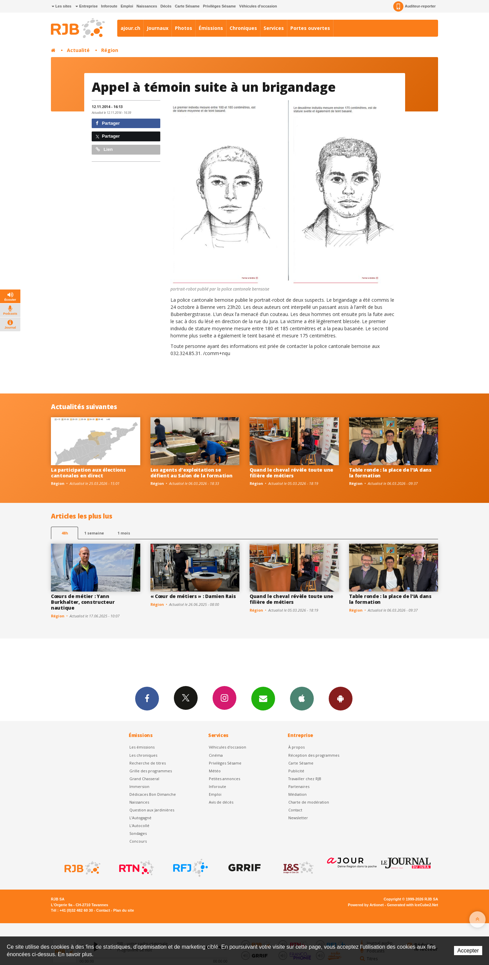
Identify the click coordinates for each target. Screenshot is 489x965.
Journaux (157, 28)
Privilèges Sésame (219, 6)
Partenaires (298, 786)
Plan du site (123, 910)
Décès (166, 6)
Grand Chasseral (144, 778)
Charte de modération (308, 802)
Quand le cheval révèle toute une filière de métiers (291, 473)
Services (274, 28)
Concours (138, 841)
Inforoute (109, 6)
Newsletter (298, 817)
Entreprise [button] (86, 6)
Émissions (211, 28)
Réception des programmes (313, 755)
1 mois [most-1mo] (123, 533)
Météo (215, 771)
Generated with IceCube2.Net (412, 905)
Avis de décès (221, 802)
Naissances (147, 6)
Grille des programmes (150, 771)
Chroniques (243, 28)
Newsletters (263, 698)
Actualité (78, 50)
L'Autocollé (139, 825)
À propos (296, 747)
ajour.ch (130, 28)
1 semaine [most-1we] (94, 533)
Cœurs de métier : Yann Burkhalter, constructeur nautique (82, 602)
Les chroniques (143, 755)
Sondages (138, 833)
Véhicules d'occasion (258, 6)
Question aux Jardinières (151, 810)
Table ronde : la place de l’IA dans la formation (390, 473)
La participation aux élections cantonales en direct (88, 473)
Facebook (147, 698)
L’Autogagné (140, 817)
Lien (104, 149)
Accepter (468, 950)
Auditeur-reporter (414, 6)
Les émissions (142, 747)
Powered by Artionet (366, 905)
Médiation (297, 794)
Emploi (127, 6)
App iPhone (302, 698)
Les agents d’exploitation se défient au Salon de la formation (191, 473)
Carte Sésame (187, 6)
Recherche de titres (147, 763)
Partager (108, 123)
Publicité (296, 771)
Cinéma (216, 755)
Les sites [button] (61, 6)
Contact (295, 810)
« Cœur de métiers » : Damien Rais (193, 596)
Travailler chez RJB (304, 778)
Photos (183, 28)
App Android (340, 698)
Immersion (139, 786)
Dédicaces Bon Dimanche (152, 794)
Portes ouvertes (310, 28)
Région (109, 50)
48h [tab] (64, 533)
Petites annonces (224, 778)
